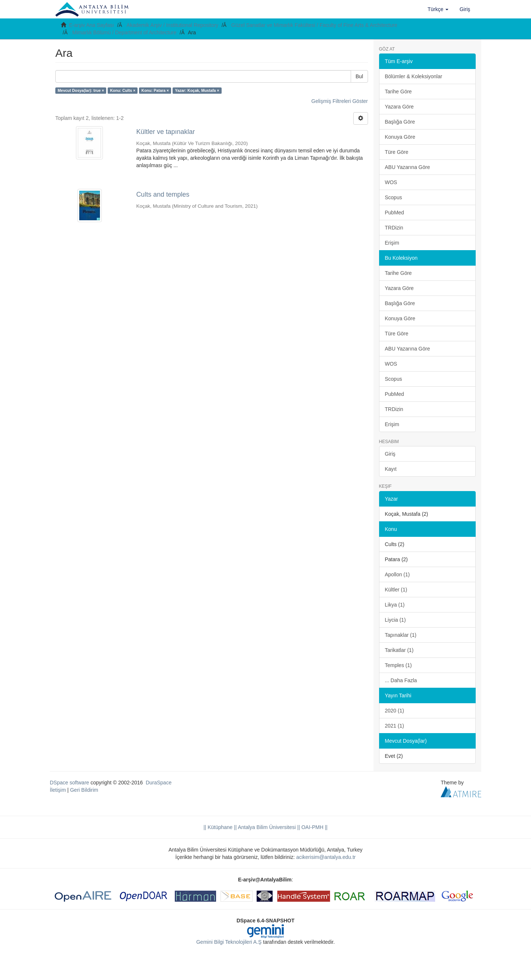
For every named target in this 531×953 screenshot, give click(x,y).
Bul (359, 76)
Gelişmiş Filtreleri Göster (339, 101)
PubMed (394, 212)
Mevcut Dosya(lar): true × (81, 90)
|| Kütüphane (218, 827)
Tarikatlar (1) (399, 650)
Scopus (393, 197)
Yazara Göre (399, 107)
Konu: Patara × (155, 90)
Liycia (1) (395, 620)
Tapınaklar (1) (401, 635)
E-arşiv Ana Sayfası (91, 25)
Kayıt (391, 469)
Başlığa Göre (400, 122)
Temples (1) (398, 665)
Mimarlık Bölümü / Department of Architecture (124, 32)
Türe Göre (397, 152)
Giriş (390, 454)
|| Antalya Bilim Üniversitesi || (266, 827)
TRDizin (394, 228)
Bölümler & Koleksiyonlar (413, 76)
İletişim (58, 790)
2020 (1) (394, 711)
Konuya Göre (400, 137)
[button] (438, 9)
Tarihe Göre (398, 91)
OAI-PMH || (313, 827)
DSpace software (69, 782)
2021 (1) (394, 726)
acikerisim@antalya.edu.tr (325, 857)
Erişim (392, 243)
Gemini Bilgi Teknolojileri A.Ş (228, 942)
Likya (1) (395, 605)
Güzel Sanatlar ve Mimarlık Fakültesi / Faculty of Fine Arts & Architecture (314, 25)
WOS (391, 182)
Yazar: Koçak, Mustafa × (197, 90)
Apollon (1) (397, 574)
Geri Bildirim (84, 790)
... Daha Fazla (401, 680)
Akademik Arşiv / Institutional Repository (172, 25)
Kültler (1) (396, 590)
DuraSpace (158, 782)
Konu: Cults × (123, 90)
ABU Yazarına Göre (407, 167)
